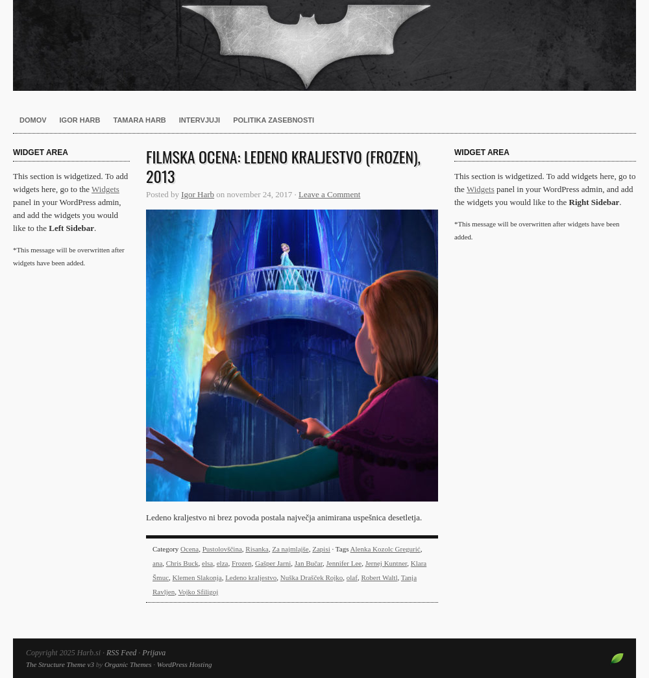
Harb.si (324, 45)
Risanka (256, 549)
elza (222, 563)
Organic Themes (128, 664)
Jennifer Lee (343, 563)
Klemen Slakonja (197, 577)
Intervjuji (199, 120)
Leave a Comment (329, 194)
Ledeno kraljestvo (250, 577)
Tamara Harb (140, 120)
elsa (207, 563)
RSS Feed (121, 652)
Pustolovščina (222, 549)
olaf (352, 577)
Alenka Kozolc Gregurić (385, 549)
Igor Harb (80, 120)
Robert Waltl (379, 577)
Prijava (153, 652)
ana (157, 563)
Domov (33, 120)
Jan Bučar (309, 563)
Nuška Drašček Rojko (311, 577)
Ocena (189, 549)
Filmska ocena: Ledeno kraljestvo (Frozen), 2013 (283, 166)
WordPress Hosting (184, 664)
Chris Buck (182, 563)
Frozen (242, 563)
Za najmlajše (290, 549)
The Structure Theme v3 (60, 664)
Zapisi (321, 549)
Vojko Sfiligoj (198, 592)
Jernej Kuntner (386, 563)
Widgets (105, 189)
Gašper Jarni (273, 563)
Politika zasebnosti (273, 120)
